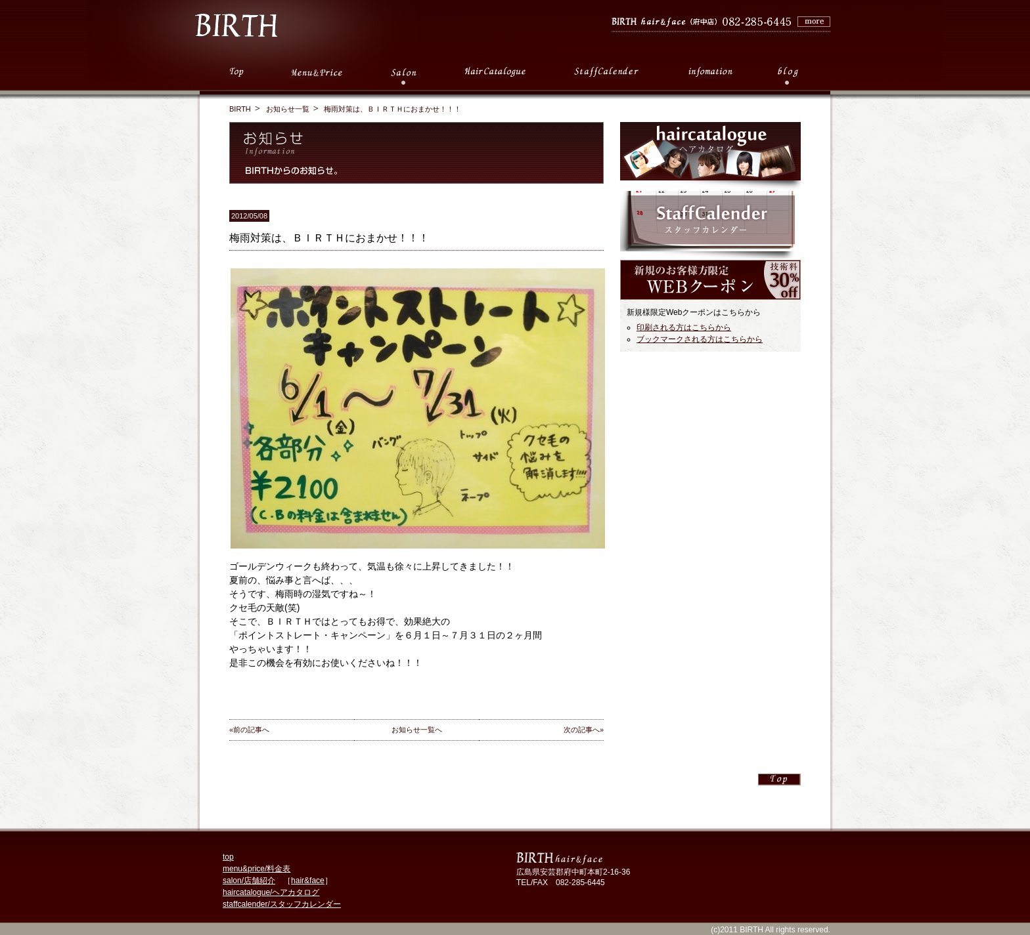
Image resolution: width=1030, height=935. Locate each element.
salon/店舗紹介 (249, 880)
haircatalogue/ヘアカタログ (271, 892)
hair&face (308, 880)
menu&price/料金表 (256, 868)
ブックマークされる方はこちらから (700, 339)
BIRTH (240, 109)
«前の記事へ (249, 730)
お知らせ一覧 (287, 109)
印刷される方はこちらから (684, 327)
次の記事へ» (584, 730)
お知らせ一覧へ (417, 730)
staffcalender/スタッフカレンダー (282, 904)
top (228, 857)
